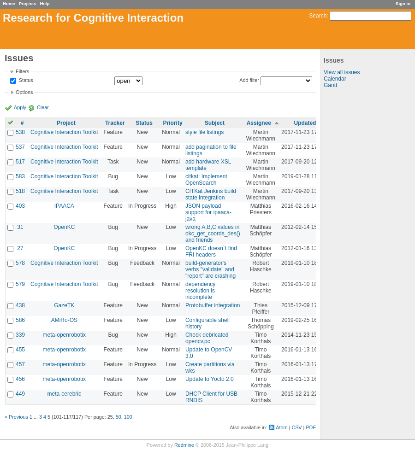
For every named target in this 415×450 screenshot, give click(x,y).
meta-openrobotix (64, 335)
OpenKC (64, 227)
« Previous (16, 417)
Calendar (335, 79)
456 (20, 379)
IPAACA (64, 206)
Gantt (330, 85)
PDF (311, 427)
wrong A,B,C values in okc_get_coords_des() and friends (212, 233)
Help (45, 3)
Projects (27, 3)
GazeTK (64, 305)
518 (20, 191)
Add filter (249, 80)
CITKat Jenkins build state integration (210, 194)
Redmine (184, 445)
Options (24, 92)
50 (118, 417)
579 (20, 284)
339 (20, 335)
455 (20, 349)
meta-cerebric (64, 394)
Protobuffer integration (212, 305)
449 (20, 394)
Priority (173, 123)
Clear (43, 107)
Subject (215, 123)
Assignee (259, 123)
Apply (20, 107)
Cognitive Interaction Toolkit (64, 132)
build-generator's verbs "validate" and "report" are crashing (210, 269)
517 (20, 161)
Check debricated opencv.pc (206, 338)
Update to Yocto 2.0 (209, 379)
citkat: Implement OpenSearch (206, 179)
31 (20, 227)
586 (20, 320)
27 (20, 248)
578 (20, 263)
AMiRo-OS (64, 320)
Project (66, 123)
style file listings (204, 132)
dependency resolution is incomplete (200, 290)
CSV (296, 427)
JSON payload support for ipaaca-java (208, 212)
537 (20, 147)
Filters (22, 71)
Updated (305, 123)
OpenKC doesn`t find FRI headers (211, 251)
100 (128, 417)
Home (9, 3)
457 (20, 364)
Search (317, 15)
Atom (281, 427)
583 (20, 176)
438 (20, 305)
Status (25, 80)
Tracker (115, 123)
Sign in (403, 3)
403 (20, 206)
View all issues (342, 72)
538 (20, 132)
